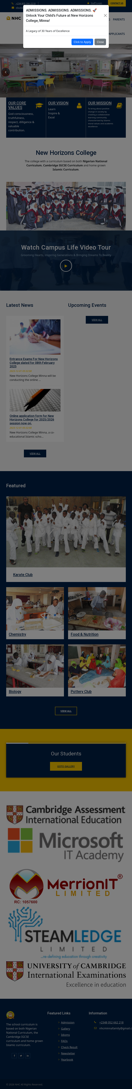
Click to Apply (82, 42)
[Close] (105, 15)
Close (100, 42)
